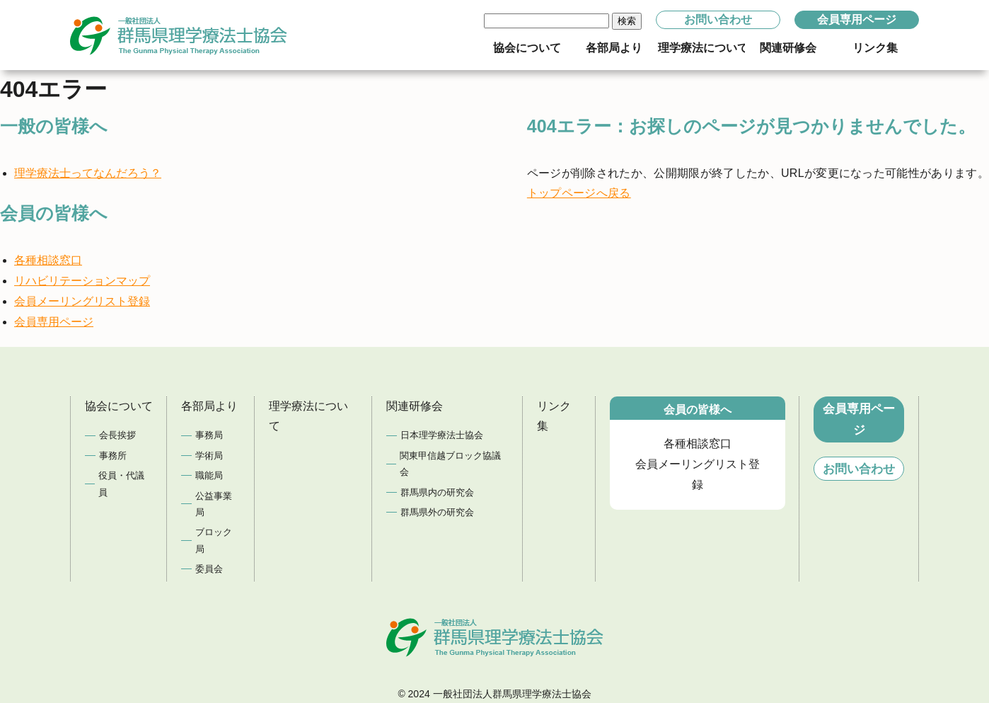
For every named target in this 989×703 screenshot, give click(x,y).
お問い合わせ (718, 19)
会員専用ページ (856, 19)
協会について (119, 406)
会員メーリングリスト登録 (82, 301)
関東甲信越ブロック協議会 (450, 463)
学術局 (209, 455)
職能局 (209, 475)
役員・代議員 (121, 483)
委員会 (209, 569)
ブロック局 (213, 540)
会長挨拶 (117, 435)
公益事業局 (213, 504)
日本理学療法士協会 (441, 435)
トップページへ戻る (579, 193)
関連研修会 (414, 406)
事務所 (113, 455)
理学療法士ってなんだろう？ (87, 173)
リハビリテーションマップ (82, 281)
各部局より (209, 406)
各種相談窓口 (48, 260)
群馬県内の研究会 (437, 492)
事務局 (209, 435)
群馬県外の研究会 (437, 512)
